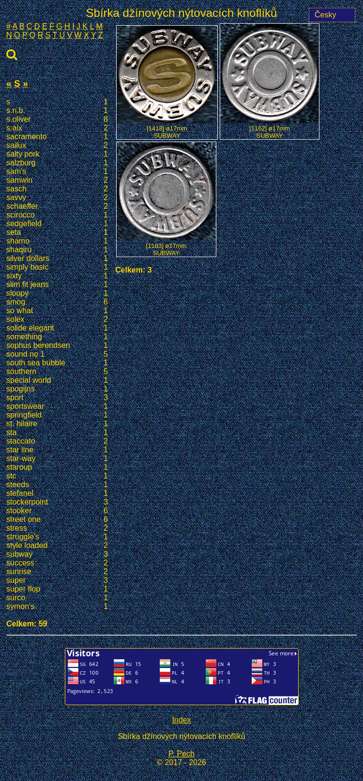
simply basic (57, 267)
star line (57, 450)
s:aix (57, 128)
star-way (57, 458)
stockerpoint (57, 502)
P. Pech (181, 754)
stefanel (57, 493)
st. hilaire (57, 423)
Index (181, 720)
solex (57, 319)
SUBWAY (167, 135)
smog (57, 302)
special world (57, 380)
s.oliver (57, 119)
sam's (57, 171)
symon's (57, 606)
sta (57, 432)
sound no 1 (57, 354)
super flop (57, 589)
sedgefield (57, 223)
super (57, 580)
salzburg (57, 163)
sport (57, 397)
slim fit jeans (57, 284)
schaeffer (57, 206)
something (57, 337)
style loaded (57, 545)
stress (57, 528)
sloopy (57, 293)
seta (57, 232)
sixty (57, 276)
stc (57, 476)
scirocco (57, 215)
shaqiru (57, 250)
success (57, 563)
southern (57, 371)
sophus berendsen (57, 345)
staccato (57, 441)
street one (57, 519)
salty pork (57, 154)
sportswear (57, 406)
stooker (57, 510)
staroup (57, 467)
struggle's (57, 537)
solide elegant (57, 328)
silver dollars (57, 258)
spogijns (57, 389)
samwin (57, 180)
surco (57, 597)
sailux (57, 145)
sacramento (57, 136)
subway (57, 554)
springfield (57, 415)
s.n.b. (57, 110)
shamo (57, 241)
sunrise (57, 571)
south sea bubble (57, 363)
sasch (57, 189)
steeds (57, 484)
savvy (57, 197)
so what (57, 310)
